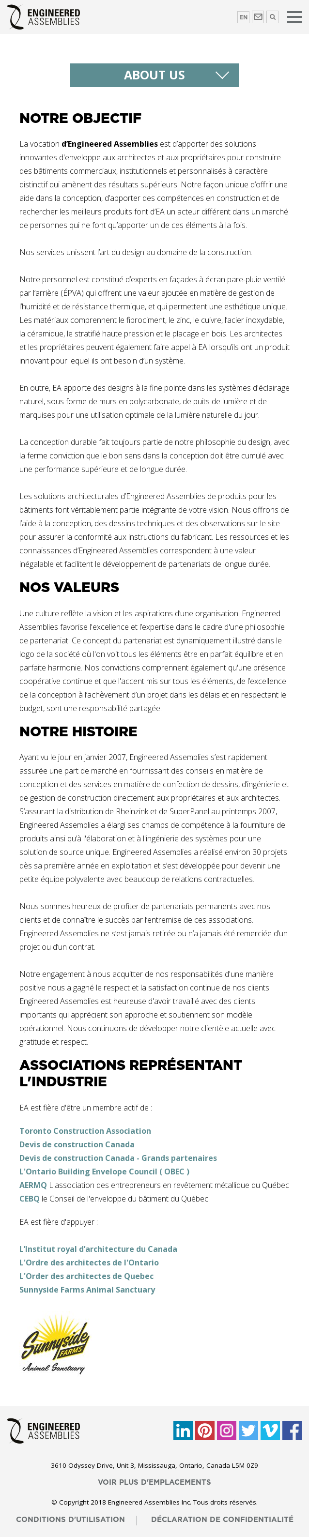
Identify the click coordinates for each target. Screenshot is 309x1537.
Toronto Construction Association (85, 1131)
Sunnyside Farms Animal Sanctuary (87, 1289)
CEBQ (29, 1198)
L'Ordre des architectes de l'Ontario (89, 1262)
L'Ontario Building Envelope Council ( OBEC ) (104, 1171)
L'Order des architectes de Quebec (86, 1276)
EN (243, 17)
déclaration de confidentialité (222, 1519)
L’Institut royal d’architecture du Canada (98, 1249)
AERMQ (33, 1185)
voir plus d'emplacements (154, 1482)
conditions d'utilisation (70, 1519)
